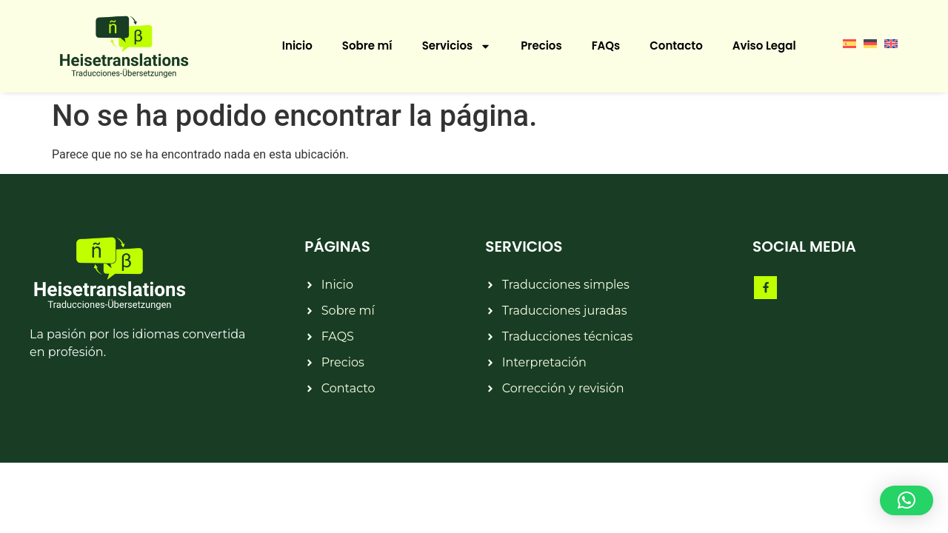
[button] (906, 500)
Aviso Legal (764, 45)
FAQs (606, 45)
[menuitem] (849, 43)
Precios (541, 45)
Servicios (457, 46)
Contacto (676, 45)
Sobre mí (367, 45)
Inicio (297, 45)
